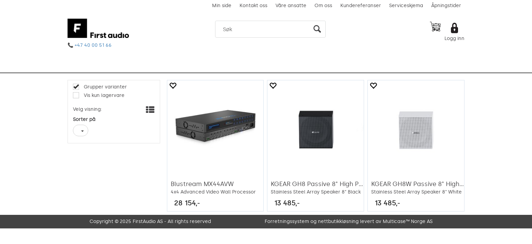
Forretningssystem (287, 221)
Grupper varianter (104, 87)
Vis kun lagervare (103, 95)
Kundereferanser (360, 5)
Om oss (323, 5)
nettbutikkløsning (338, 221)
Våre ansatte (291, 5)
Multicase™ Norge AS (408, 221)
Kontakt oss (253, 5)
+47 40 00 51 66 (93, 45)
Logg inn (454, 38)
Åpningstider (446, 5)
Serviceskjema (406, 5)
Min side (221, 5)
